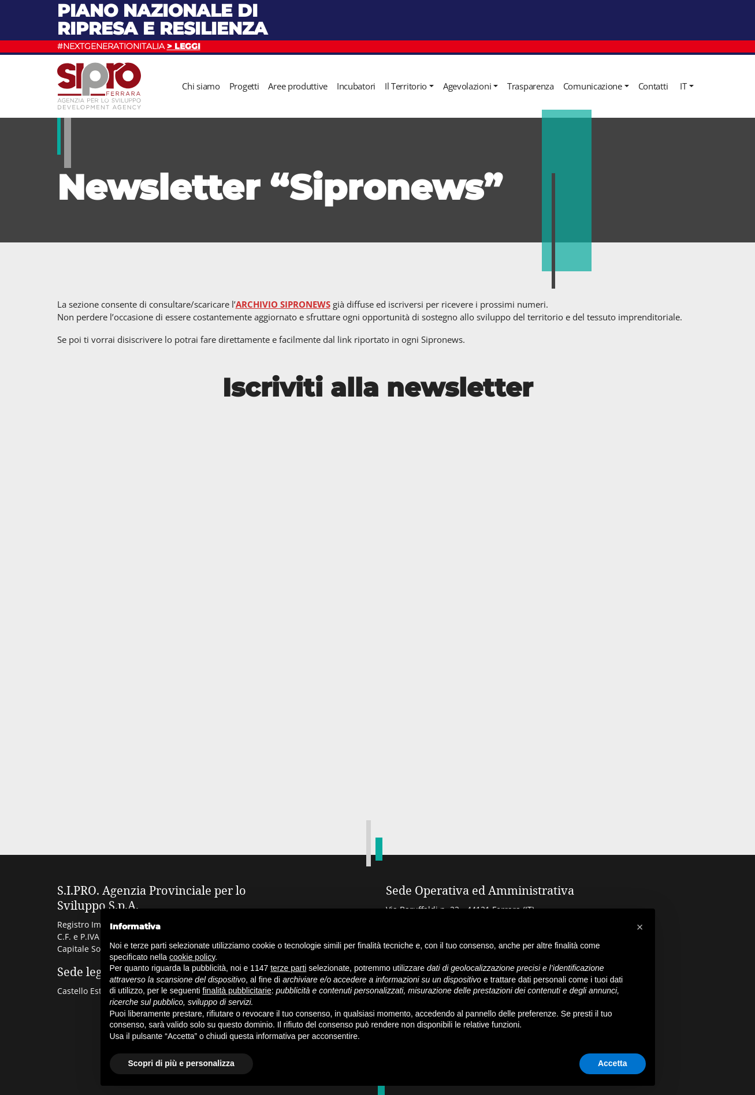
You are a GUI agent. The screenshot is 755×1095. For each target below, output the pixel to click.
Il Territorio (406, 86)
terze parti (288, 968)
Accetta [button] (612, 1063)
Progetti (244, 86)
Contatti (653, 86)
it (683, 86)
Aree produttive (298, 86)
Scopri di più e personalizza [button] (181, 1063)
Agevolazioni (467, 86)
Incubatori (356, 86)
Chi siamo (201, 86)
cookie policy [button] (192, 957)
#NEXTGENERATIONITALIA (128, 46)
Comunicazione (592, 86)
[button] (640, 927)
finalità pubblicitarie (237, 990)
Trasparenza (530, 86)
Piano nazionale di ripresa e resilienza (162, 19)
